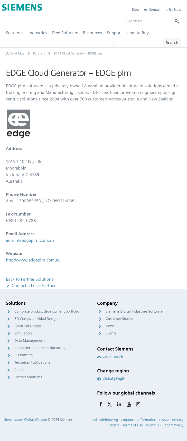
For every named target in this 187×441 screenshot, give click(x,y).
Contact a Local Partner (31, 285)
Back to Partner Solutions (29, 279)
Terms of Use (132, 425)
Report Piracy (173, 425)
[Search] (177, 21)
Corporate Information (138, 420)
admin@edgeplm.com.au (30, 240)
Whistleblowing (105, 420)
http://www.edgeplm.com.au (33, 259)
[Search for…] (153, 21)
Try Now (173, 9)
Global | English (112, 379)
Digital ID (153, 425)
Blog (135, 9)
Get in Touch (110, 357)
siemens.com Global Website (25, 420)
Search (172, 42)
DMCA (164, 420)
